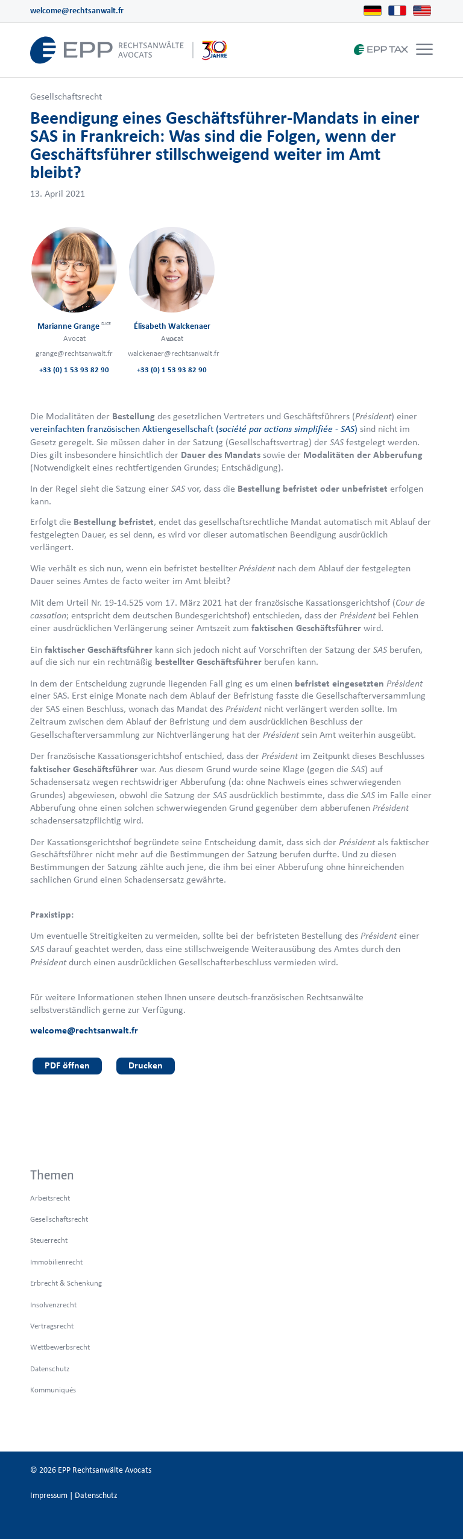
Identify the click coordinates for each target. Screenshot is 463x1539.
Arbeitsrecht (50, 1198)
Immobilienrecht (56, 1262)
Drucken (145, 1065)
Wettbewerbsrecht (60, 1347)
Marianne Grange (74, 326)
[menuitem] (423, 50)
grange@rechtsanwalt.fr (74, 353)
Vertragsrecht (52, 1326)
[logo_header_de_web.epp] (129, 50)
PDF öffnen (67, 1065)
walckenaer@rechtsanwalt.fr (173, 353)
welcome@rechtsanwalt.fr (77, 10)
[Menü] (424, 50)
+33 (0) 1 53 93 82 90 (74, 369)
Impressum (49, 1495)
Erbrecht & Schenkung (66, 1283)
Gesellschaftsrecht (66, 96)
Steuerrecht (49, 1240)
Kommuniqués (53, 1390)
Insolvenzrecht (53, 1305)
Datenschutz (49, 1368)
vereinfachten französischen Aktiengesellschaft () (193, 429)
